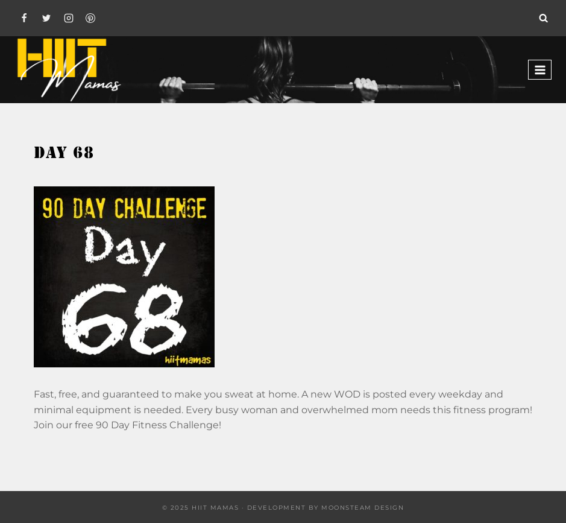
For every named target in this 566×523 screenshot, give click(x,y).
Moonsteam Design (362, 508)
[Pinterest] (90, 18)
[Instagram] (68, 18)
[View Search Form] (544, 18)
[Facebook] (24, 18)
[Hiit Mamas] (68, 69)
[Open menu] (540, 70)
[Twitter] (46, 18)
